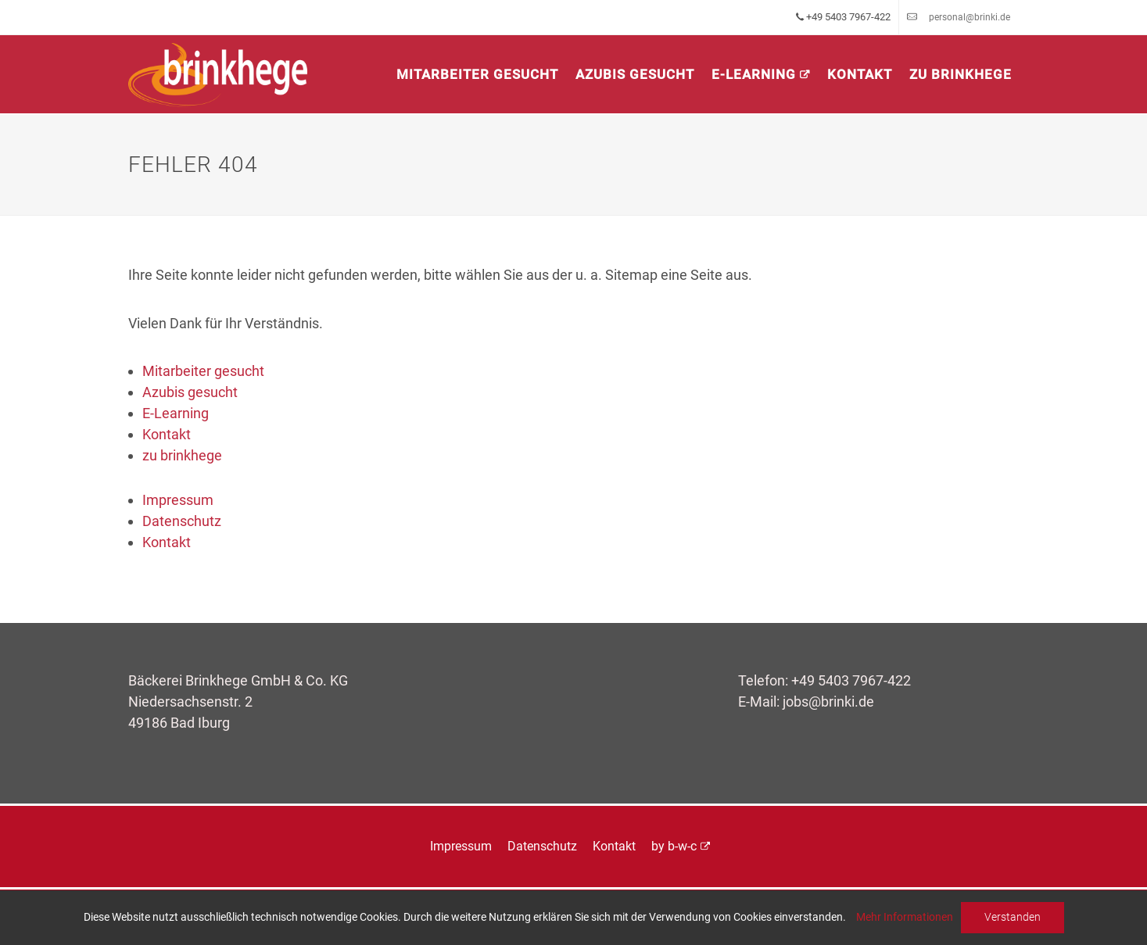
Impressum (177, 500)
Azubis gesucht (634, 74)
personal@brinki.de (969, 17)
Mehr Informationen (904, 917)
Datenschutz (181, 521)
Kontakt (859, 74)
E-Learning (753, 74)
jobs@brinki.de (828, 701)
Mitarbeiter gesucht (477, 74)
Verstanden (1012, 917)
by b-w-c (674, 846)
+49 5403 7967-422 (851, 680)
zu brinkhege (960, 74)
